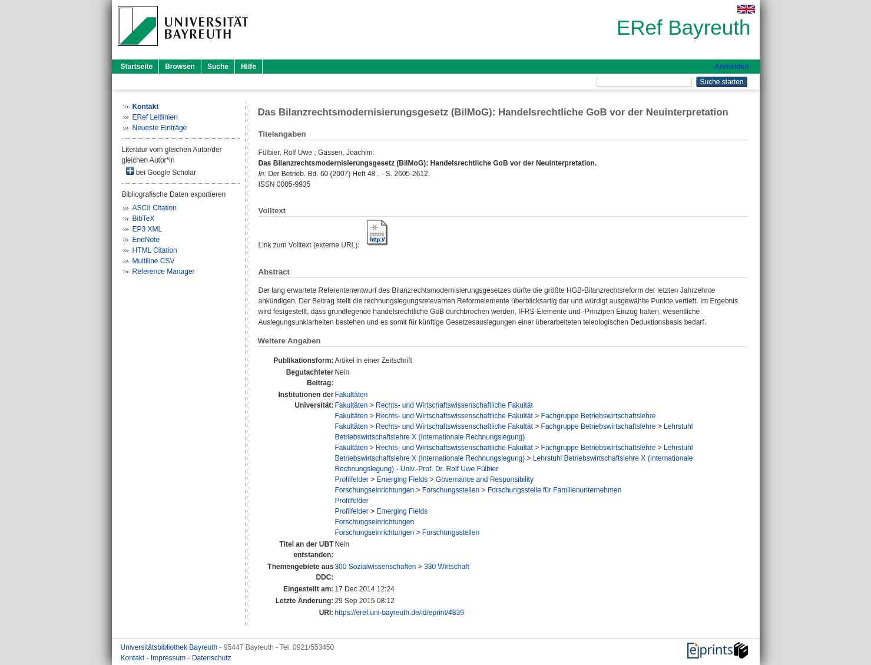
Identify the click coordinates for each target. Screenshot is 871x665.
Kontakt (134, 658)
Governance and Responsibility (485, 479)
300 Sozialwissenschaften (375, 567)
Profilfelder (351, 479)
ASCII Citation (155, 208)
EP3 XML (148, 229)
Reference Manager (164, 271)
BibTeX (144, 218)
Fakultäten (351, 395)
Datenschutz (211, 658)
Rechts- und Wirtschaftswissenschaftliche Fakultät (454, 405)
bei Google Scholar (161, 172)
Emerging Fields (402, 479)
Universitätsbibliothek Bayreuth (170, 647)
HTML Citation (155, 250)
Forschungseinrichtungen (374, 490)
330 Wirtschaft (446, 567)
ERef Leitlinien (155, 117)
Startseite (137, 66)
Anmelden (731, 66)
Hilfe (248, 66)
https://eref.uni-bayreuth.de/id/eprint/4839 (399, 612)
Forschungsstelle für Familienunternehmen (554, 490)
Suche (217, 66)
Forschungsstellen (450, 490)
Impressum (169, 658)
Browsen (180, 66)
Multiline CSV (154, 261)
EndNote (146, 240)
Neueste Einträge (160, 128)
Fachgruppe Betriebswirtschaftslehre (598, 416)
